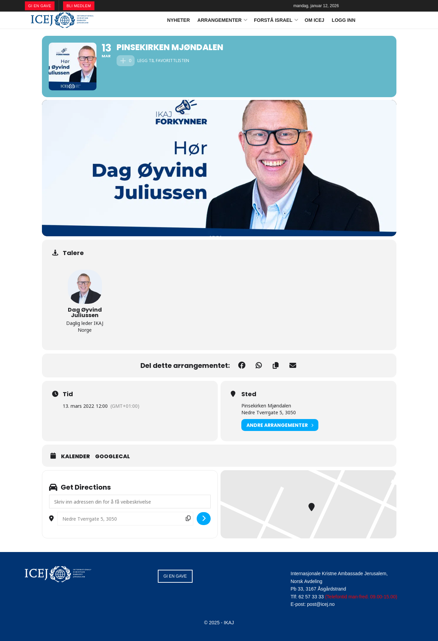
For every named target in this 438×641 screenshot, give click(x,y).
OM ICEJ (314, 20)
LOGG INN (343, 20)
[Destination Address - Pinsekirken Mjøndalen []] (125, 518)
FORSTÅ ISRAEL (273, 20)
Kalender (75, 456)
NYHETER (178, 20)
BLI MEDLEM (78, 6)
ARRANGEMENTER (219, 20)
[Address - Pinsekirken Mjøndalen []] (130, 501)
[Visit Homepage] (62, 20)
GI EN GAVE (39, 6)
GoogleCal (112, 456)
